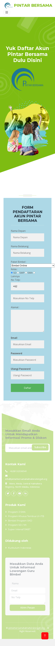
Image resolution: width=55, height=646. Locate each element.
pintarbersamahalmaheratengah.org (27, 627)
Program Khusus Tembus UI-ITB (26, 516)
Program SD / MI (17, 525)
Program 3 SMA (17, 512)
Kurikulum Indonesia (19, 547)
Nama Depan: (18, 230)
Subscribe (40, 447)
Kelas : (14, 269)
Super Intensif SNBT (19, 529)
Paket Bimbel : (18, 261)
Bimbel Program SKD (20, 520)
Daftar (27, 387)
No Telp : (16, 279)
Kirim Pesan (27, 607)
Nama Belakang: (20, 246)
